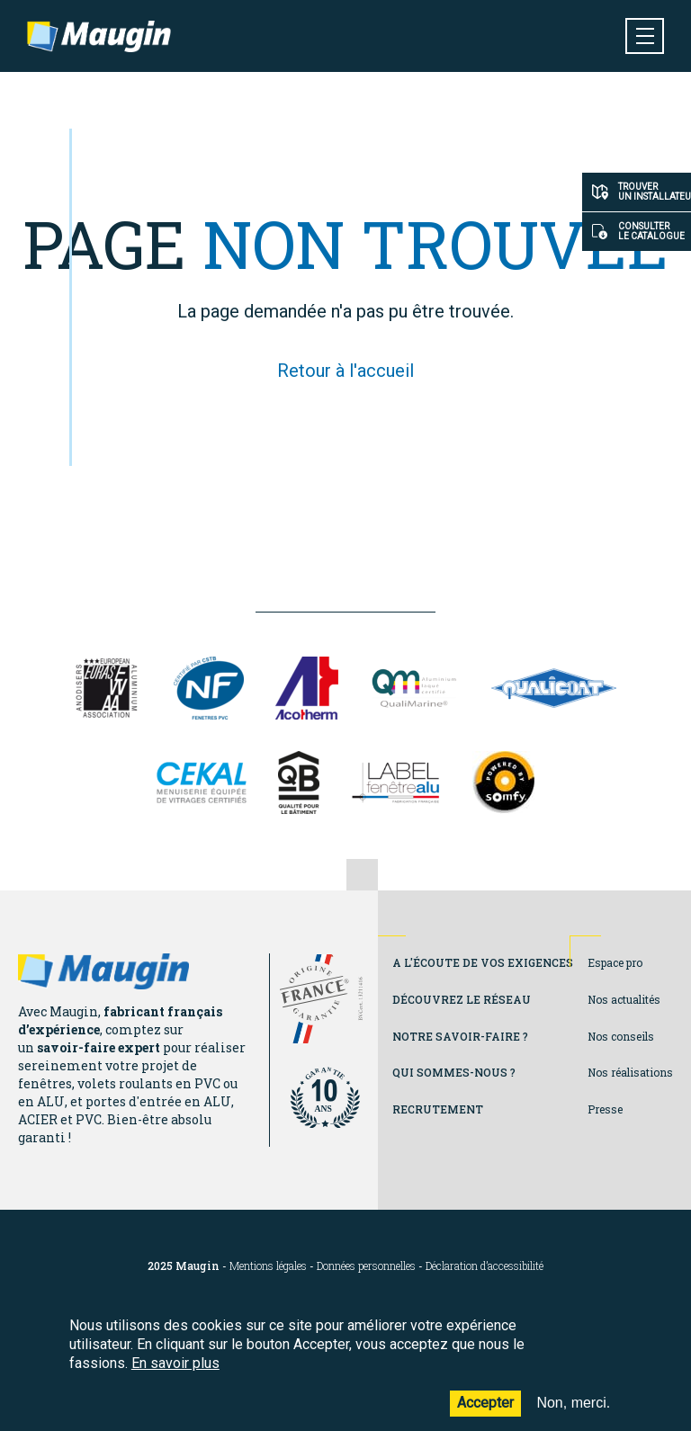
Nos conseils (621, 1036)
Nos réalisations (630, 1072)
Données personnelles (366, 1266)
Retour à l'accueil (345, 370)
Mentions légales (268, 1266)
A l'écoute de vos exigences (482, 962)
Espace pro (615, 962)
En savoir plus (175, 1374)
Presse (605, 1109)
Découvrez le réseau (461, 999)
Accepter (485, 1415)
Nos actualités (624, 999)
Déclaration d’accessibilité (484, 1266)
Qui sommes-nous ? (454, 1072)
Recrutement (437, 1109)
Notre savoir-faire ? (460, 1036)
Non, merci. (573, 1415)
